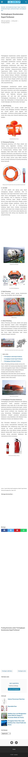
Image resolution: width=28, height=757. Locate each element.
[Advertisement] (14, 39)
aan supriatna (14, 683)
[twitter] (11, 530)
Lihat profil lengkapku (14, 689)
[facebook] (4, 530)
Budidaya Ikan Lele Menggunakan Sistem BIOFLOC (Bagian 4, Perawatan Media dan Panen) (17, 715)
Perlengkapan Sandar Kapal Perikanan (13, 358)
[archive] (6, 733)
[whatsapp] (23, 530)
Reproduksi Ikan (12, 706)
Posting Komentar (5, 22)
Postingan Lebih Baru (7, 671)
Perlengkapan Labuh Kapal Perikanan (13, 356)
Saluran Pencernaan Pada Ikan (16, 699)
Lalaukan (16, 754)
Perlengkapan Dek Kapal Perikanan (12, 361)
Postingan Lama (22, 671)
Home (14, 749)
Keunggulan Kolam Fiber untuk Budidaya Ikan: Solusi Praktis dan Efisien (17, 722)
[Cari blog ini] (26, 2)
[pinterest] (17, 530)
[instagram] (16, 742)
